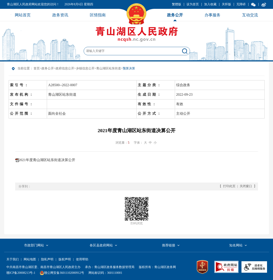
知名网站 (236, 245)
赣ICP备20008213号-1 (20, 272)
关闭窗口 (246, 186)
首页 (37, 68)
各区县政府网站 (101, 245)
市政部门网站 (34, 245)
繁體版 (176, 4)
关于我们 (12, 259)
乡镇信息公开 (85, 68)
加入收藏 (210, 4)
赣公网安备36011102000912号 (64, 272)
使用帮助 (82, 259)
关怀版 (226, 4)
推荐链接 (168, 245)
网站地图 (30, 259)
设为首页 (192, 4)
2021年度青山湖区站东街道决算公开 (47, 160)
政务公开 (47, 68)
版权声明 (64, 259)
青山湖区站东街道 (108, 68)
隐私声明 (47, 259)
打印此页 (229, 186)
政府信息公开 (65, 68)
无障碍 (241, 4)
